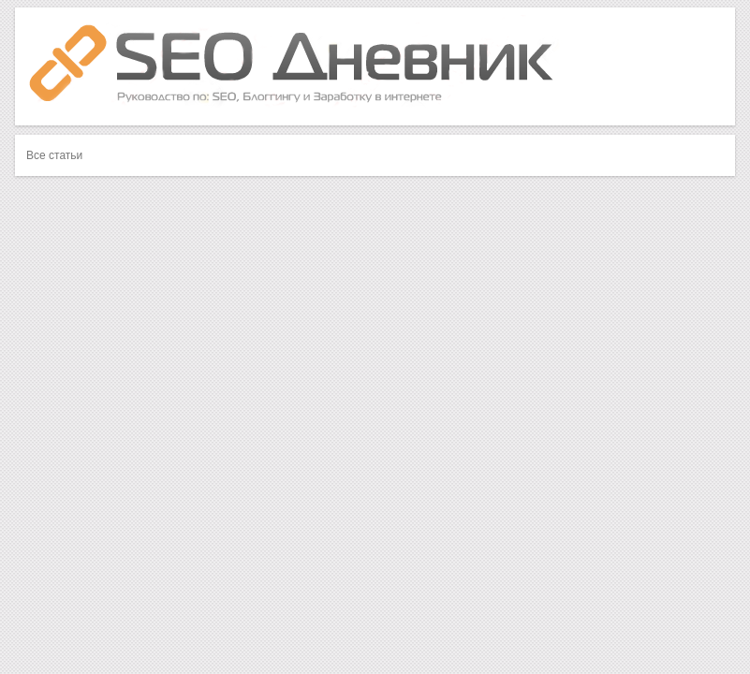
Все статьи (54, 155)
